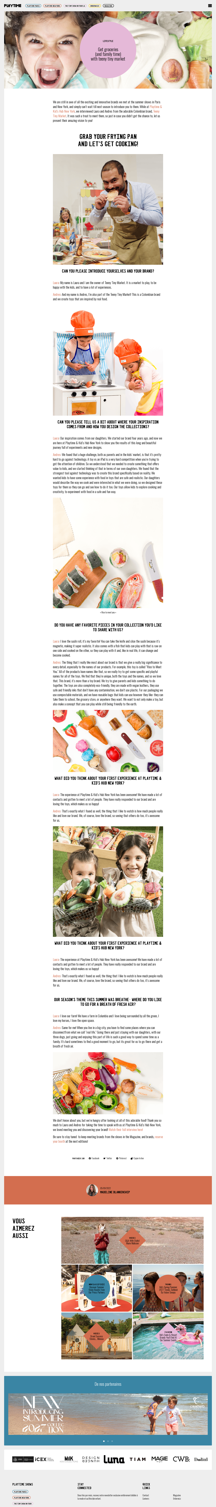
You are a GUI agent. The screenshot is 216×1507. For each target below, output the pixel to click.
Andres (56, 294)
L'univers (146, 1498)
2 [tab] (108, 1441)
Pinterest (121, 1158)
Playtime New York (52, 6)
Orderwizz (177, 1498)
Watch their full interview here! (126, 1129)
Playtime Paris (33, 6)
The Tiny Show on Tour (23, 1504)
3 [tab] (112, 1441)
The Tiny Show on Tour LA (75, 6)
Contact (146, 1495)
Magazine (108, 6)
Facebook (94, 1158)
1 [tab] (103, 1441)
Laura (56, 282)
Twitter (107, 1158)
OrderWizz (94, 6)
